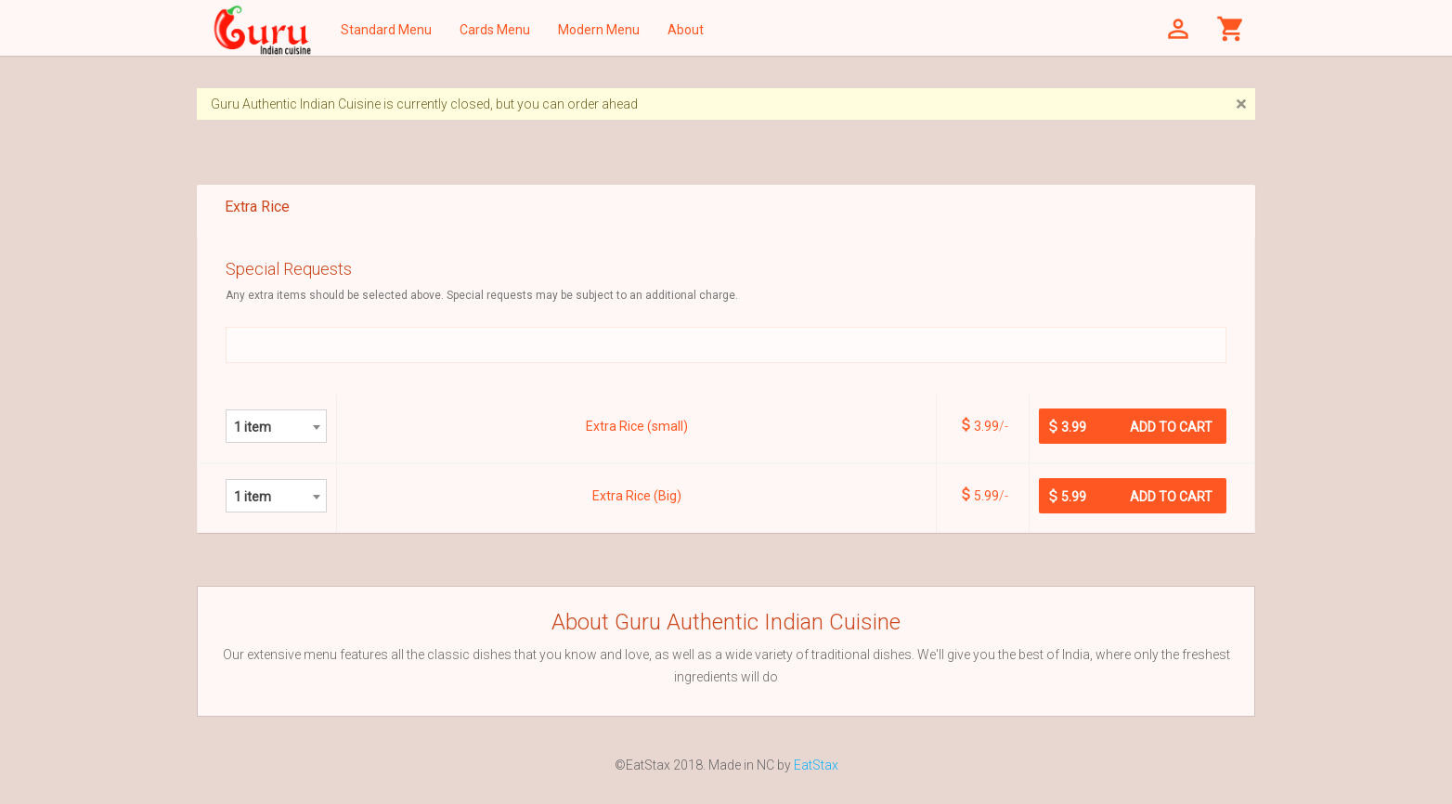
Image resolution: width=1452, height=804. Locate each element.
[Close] (1241, 104)
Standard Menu (386, 29)
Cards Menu (495, 29)
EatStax (816, 765)
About (686, 29)
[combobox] (276, 426)
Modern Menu (599, 29)
